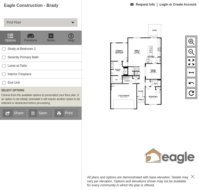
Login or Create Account (177, 4)
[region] (41, 95)
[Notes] (51, 38)
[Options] (10, 38)
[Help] (71, 38)
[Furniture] (31, 38)
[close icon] (192, 177)
